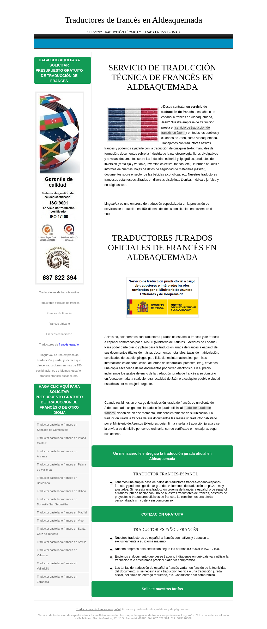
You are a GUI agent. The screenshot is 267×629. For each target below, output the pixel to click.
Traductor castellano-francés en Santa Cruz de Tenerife (61, 531)
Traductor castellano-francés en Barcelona (57, 480)
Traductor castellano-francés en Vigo (60, 520)
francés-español (69, 344)
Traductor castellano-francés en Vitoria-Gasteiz (62, 440)
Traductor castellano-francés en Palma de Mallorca (61, 467)
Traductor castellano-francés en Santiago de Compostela (57, 427)
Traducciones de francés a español (98, 609)
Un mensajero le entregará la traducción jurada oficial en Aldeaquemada (162, 456)
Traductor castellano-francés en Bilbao (61, 491)
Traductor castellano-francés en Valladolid (57, 566)
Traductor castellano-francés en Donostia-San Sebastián (57, 502)
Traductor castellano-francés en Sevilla (62, 541)
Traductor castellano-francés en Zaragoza (57, 579)
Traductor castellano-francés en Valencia (57, 552)
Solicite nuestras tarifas (162, 589)
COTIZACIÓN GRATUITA (162, 514)
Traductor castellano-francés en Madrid (62, 512)
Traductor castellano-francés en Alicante (57, 454)
